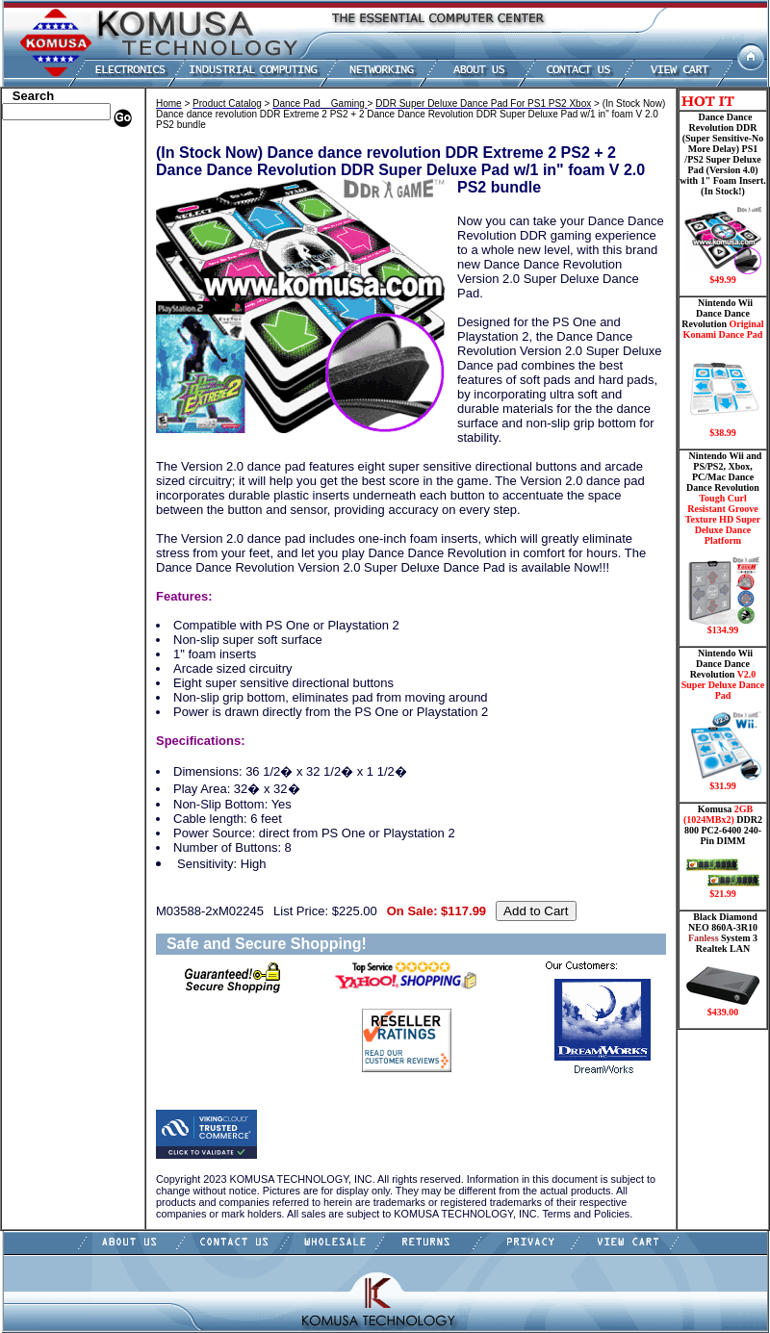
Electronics (34, 262)
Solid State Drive (48, 421)
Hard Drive (35, 234)
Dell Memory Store (54, 161)
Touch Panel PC (46, 364)
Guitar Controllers (53, 465)
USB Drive (33, 436)
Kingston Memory (52, 190)
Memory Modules (50, 306)
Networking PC (45, 349)
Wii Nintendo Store (54, 392)
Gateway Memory (51, 450)
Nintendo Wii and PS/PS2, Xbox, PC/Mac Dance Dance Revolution (722, 542)
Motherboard (40, 335)
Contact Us (34, 493)
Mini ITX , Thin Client (63, 320)
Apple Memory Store (59, 147)
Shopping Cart (43, 479)
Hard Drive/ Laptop (56, 248)
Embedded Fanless (53, 277)
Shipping (29, 407)
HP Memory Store (51, 176)
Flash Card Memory (57, 291)
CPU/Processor (44, 205)
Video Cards (37, 378)
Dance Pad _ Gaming (59, 219)
